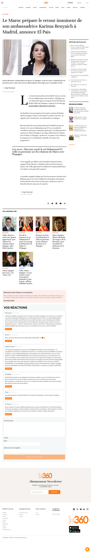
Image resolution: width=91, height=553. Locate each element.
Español (79, 2)
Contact (37, 525)
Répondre (8, 339)
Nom (5, 451)
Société (35, 17)
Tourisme (82, 17)
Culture (51, 17)
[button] (87, 549)
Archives (21, 526)
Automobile (5, 534)
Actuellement (5, 17)
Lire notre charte (9, 311)
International (42, 17)
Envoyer (54, 502)
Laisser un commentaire (34, 467)
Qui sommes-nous (23, 523)
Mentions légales (56, 524)
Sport (62, 17)
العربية (87, 2)
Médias (57, 17)
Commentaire (8, 431)
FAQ (37, 523)
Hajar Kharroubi (10, 98)
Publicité (21, 525)
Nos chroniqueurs (6, 540)
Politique (20, 17)
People (68, 17)
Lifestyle (75, 17)
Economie (28, 17)
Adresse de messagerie (12, 458)
